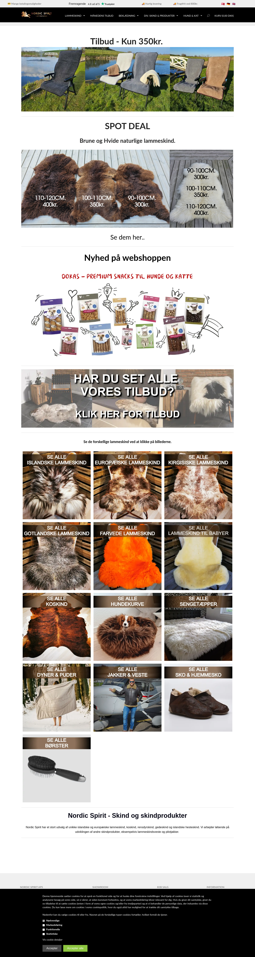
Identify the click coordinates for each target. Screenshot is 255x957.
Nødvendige (53, 920)
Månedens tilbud (102, 15)
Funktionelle (53, 929)
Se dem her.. (127, 237)
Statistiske (52, 933)
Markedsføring (54, 924)
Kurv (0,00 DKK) (224, 15)
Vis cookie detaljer (52, 939)
